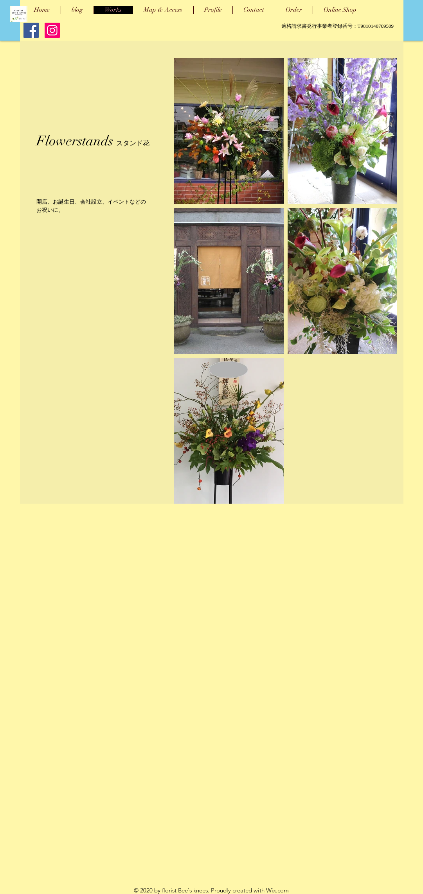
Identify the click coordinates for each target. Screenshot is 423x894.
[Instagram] (52, 30)
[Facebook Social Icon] (31, 30)
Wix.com (277, 890)
